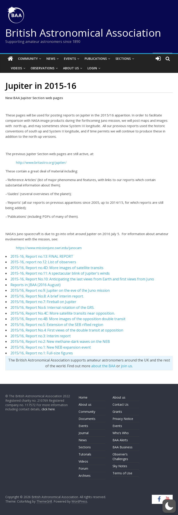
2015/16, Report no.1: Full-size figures (41, 353)
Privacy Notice (123, 419)
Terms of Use (122, 473)
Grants (117, 411)
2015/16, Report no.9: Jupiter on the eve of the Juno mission (60, 290)
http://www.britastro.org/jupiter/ (41, 162)
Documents (87, 419)
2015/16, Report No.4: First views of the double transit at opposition (66, 330)
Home (83, 397)
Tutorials (85, 454)
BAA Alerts (120, 440)
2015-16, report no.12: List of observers (43, 261)
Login (92, 68)
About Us (71, 68)
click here (48, 409)
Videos (16, 68)
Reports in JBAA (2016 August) (35, 284)
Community (28, 58)
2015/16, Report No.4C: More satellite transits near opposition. (62, 313)
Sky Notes (120, 466)
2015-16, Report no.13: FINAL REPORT (41, 256)
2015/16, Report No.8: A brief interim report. (47, 296)
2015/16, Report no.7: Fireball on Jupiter (43, 301)
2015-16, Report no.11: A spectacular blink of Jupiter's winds (60, 273)
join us (126, 365)
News (50, 58)
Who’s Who (121, 433)
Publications (96, 58)
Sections (123, 58)
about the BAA (103, 365)
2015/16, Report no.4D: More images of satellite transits (56, 267)
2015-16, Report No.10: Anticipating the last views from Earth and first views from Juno (82, 279)
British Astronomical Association (83, 33)
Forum (83, 468)
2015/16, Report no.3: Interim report (40, 335)
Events (70, 58)
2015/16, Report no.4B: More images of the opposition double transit (67, 318)
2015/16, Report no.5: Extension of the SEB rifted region (56, 324)
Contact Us (121, 404)
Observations (42, 68)
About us (85, 404)
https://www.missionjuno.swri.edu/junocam (49, 248)
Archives (85, 475)
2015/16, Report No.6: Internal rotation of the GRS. (52, 307)
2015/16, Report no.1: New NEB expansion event (50, 347)
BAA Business (123, 447)
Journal (84, 433)
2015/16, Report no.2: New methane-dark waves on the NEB (60, 341)
